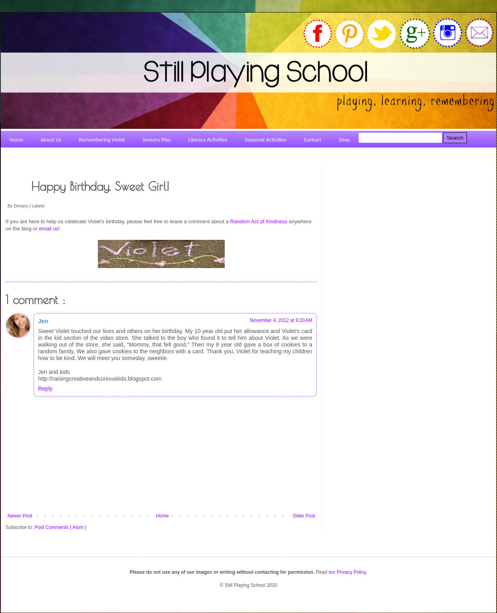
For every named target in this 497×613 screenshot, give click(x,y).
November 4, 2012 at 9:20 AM (281, 320)
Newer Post (20, 516)
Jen (43, 321)
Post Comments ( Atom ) (60, 527)
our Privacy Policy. (348, 572)
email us (48, 229)
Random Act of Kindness (258, 221)
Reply (45, 388)
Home (162, 516)
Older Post (303, 516)
